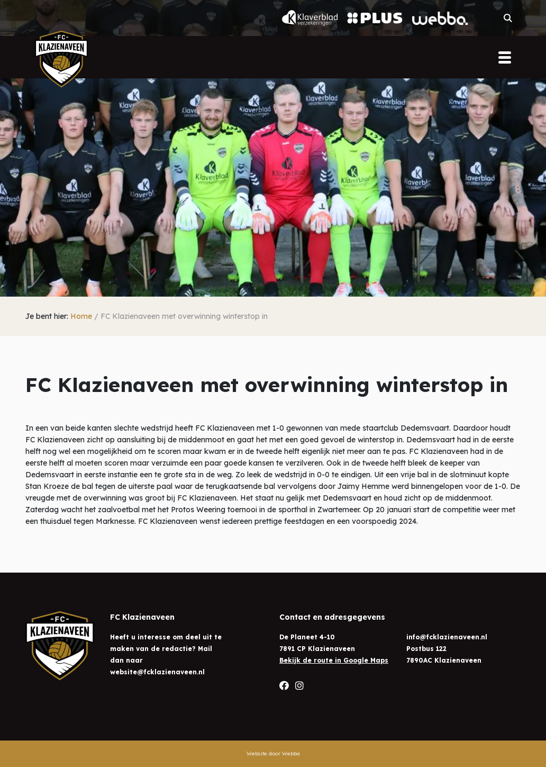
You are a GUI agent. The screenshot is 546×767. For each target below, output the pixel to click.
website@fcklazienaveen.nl (157, 672)
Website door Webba (273, 753)
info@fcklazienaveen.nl (446, 637)
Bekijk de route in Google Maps (333, 660)
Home (81, 316)
